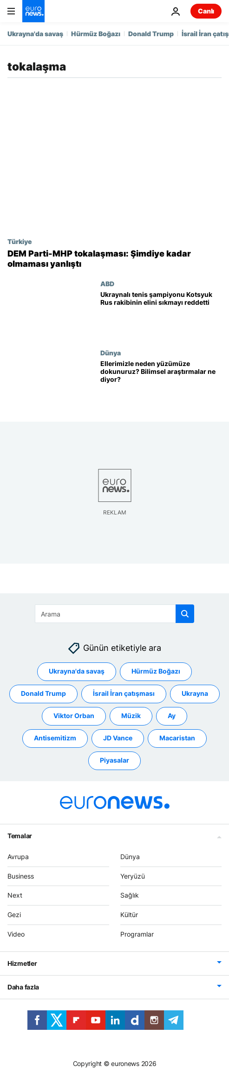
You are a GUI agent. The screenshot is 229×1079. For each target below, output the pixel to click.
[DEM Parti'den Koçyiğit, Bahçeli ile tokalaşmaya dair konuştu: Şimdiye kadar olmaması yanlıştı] (114, 259)
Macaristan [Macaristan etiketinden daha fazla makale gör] (177, 738)
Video (16, 934)
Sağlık (129, 895)
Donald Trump (151, 34)
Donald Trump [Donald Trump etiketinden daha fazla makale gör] (43, 693)
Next (14, 895)
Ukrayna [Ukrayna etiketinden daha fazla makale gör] (195, 693)
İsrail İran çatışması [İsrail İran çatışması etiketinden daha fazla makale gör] (124, 693)
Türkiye (19, 241)
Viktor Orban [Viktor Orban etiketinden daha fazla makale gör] (73, 715)
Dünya (110, 352)
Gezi (14, 914)
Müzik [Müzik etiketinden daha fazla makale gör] (131, 715)
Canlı (206, 11)
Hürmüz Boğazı (95, 34)
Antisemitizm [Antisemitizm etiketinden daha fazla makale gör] (55, 738)
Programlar (137, 934)
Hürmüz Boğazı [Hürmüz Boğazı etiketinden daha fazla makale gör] (155, 671)
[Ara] (114, 613)
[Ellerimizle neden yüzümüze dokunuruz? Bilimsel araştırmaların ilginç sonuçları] (161, 383)
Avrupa (18, 857)
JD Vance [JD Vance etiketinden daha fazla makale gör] (117, 738)
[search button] (185, 613)
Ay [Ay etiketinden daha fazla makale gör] (172, 715)
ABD (107, 283)
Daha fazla (23, 987)
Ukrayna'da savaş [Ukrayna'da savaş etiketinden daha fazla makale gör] (77, 671)
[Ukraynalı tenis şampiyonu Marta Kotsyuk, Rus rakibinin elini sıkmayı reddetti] (161, 314)
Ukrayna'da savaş (35, 34)
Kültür (129, 914)
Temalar (19, 836)
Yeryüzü (132, 876)
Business (20, 876)
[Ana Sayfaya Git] (33, 11)
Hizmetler (22, 963)
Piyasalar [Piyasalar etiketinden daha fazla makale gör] (114, 760)
